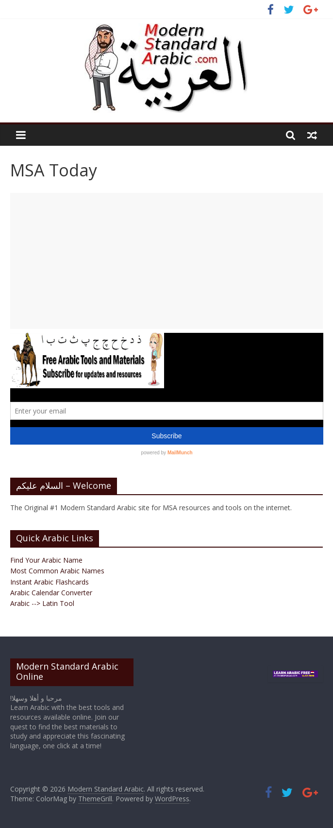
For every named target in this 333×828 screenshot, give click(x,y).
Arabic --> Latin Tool (42, 603)
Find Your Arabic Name (46, 560)
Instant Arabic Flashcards (49, 581)
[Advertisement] (166, 261)
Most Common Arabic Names (57, 570)
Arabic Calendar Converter (51, 592)
